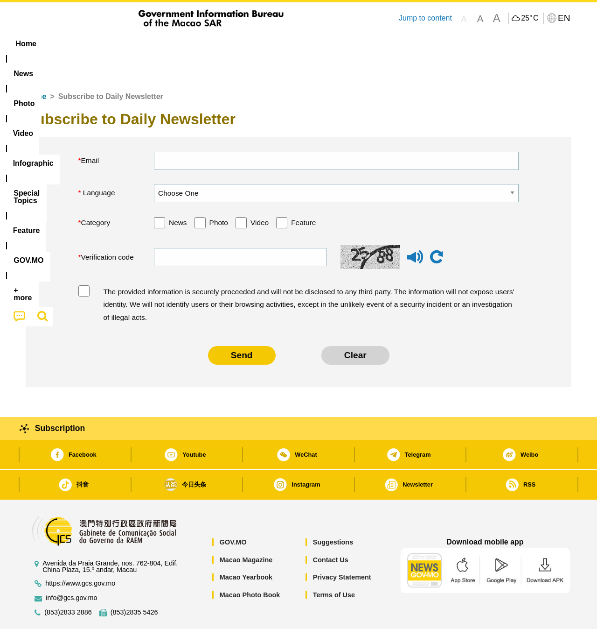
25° (529, 18)
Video (259, 194)
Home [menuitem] (45, 44)
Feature (303, 194)
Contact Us (330, 531)
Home (36, 68)
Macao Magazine (246, 531)
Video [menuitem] (164, 44)
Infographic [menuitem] (213, 44)
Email (90, 132)
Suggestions (333, 513)
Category (96, 194)
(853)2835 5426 (134, 583)
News (178, 194)
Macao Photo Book (250, 566)
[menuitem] (84, 44)
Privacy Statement (342, 548)
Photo (218, 194)
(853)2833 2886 (68, 583)
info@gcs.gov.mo (71, 569)
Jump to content (425, 18)
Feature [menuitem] (334, 44)
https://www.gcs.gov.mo (80, 554)
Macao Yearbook (246, 548)
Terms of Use (334, 566)
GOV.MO (233, 513)
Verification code (107, 229)
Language (98, 164)
